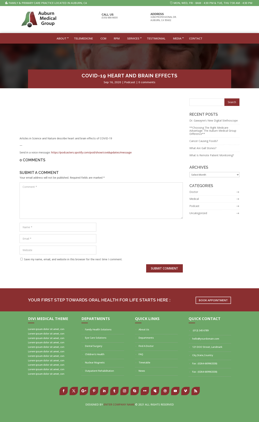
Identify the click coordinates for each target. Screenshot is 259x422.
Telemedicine (83, 38)
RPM (117, 38)
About (61, 38)
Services (133, 38)
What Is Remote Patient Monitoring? (211, 155)
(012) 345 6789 (200, 330)
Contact (195, 38)
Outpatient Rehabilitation (99, 370)
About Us (144, 329)
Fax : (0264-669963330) (204, 363)
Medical (194, 199)
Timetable (144, 362)
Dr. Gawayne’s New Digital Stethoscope (213, 120)
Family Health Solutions (98, 329)
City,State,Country (202, 355)
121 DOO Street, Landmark (207, 347)
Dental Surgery (93, 346)
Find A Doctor (146, 346)
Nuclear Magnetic (95, 362)
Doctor (193, 192)
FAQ (141, 354)
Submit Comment (164, 268)
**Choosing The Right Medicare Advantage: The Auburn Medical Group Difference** (212, 131)
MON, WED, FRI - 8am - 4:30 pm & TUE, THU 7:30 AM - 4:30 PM (212, 3)
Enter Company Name (119, 404)
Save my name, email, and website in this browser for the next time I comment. (73, 259)
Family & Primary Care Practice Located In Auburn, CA (48, 3)
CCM (103, 38)
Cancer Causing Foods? (203, 141)
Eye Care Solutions (95, 337)
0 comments (146, 82)
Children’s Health (94, 354)
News (142, 370)
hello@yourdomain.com (205, 338)
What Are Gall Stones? (202, 148)
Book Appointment (213, 301)
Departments (146, 337)
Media (177, 38)
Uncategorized (198, 213)
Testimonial (156, 38)
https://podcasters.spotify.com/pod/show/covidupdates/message (91, 152)
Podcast (129, 82)
